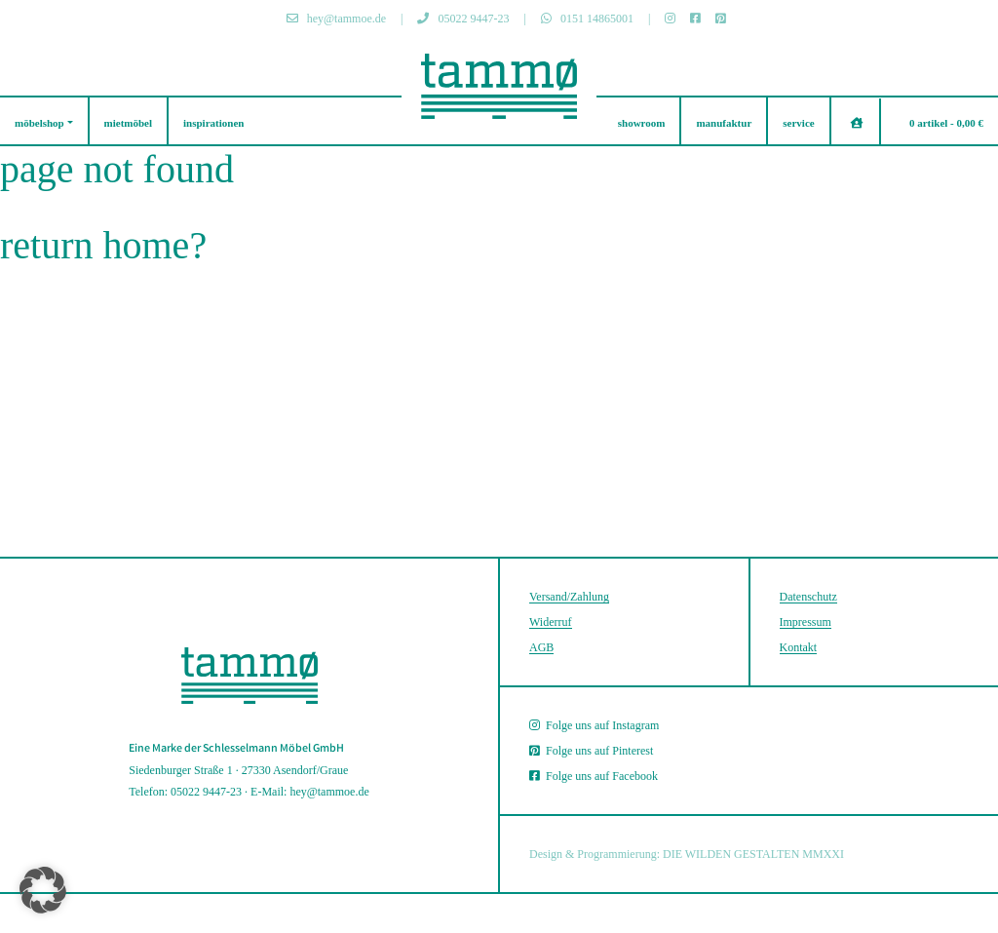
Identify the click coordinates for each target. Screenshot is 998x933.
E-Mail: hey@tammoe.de (309, 791)
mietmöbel (128, 123)
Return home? (103, 245)
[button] (43, 890)
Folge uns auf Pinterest (591, 751)
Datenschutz (808, 596)
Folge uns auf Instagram (594, 725)
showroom (642, 123)
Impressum (805, 622)
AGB (541, 647)
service (798, 123)
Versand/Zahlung (569, 596)
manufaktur (723, 123)
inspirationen (213, 123)
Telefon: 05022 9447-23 (185, 791)
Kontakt (799, 647)
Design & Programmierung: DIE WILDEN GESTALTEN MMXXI (686, 854)
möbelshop (39, 123)
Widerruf (550, 622)
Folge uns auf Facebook (593, 776)
